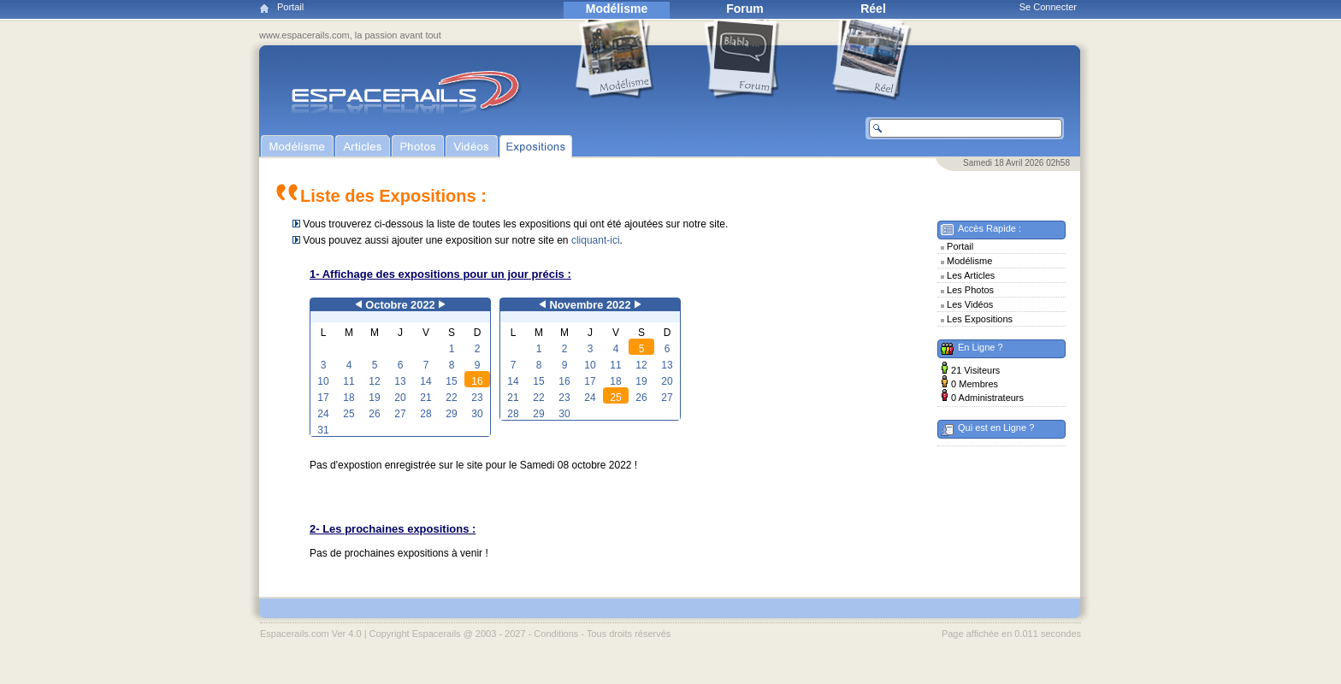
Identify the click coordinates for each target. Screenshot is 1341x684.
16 (476, 381)
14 (425, 381)
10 (322, 381)
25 (348, 414)
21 (425, 398)
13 (399, 381)
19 (374, 398)
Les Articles (971, 275)
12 (374, 381)
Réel (873, 8)
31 (322, 430)
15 (451, 381)
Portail (290, 7)
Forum (745, 8)
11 (348, 381)
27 (399, 414)
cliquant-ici (595, 240)
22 (451, 398)
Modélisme (616, 8)
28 (425, 414)
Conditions (556, 633)
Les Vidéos (970, 304)
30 (476, 414)
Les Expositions (980, 319)
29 (451, 414)
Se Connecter (1048, 7)
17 (322, 398)
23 (476, 398)
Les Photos (970, 290)
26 (374, 414)
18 (348, 398)
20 (399, 398)
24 (322, 414)
